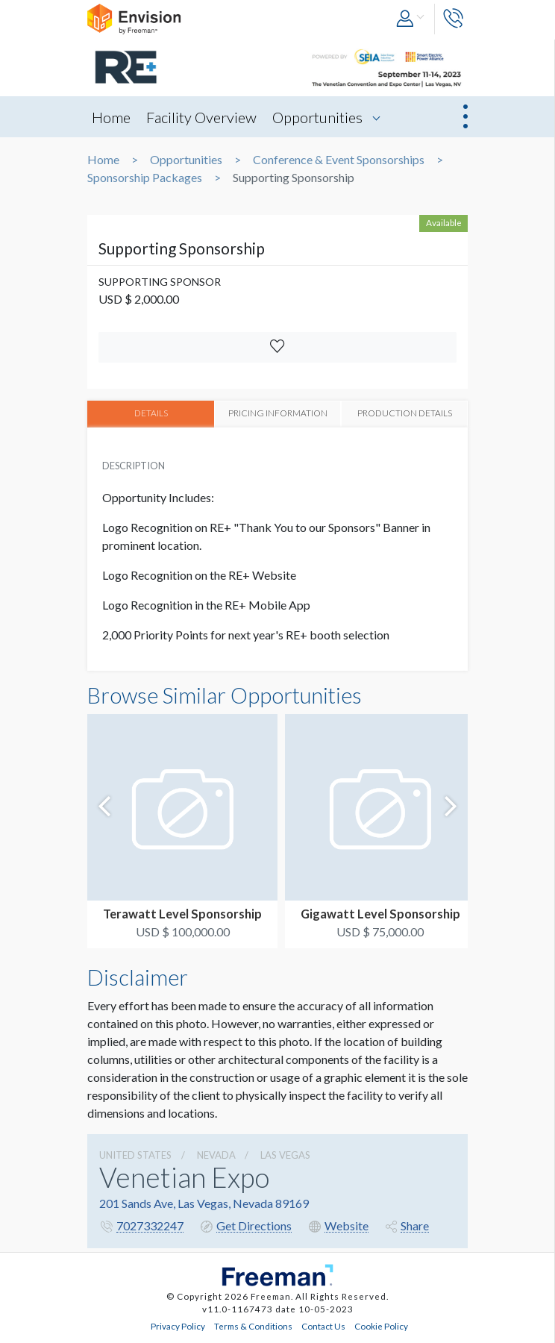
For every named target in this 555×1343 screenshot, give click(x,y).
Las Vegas (285, 1154)
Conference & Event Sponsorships (338, 160)
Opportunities (317, 117)
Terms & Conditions (253, 1326)
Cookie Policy (381, 1326)
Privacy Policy (178, 1326)
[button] (411, 19)
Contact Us (323, 1326)
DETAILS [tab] (151, 413)
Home (111, 117)
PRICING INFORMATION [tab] (277, 413)
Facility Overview (201, 117)
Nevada (216, 1154)
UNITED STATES (135, 1154)
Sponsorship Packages (144, 178)
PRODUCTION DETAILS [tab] (404, 413)
